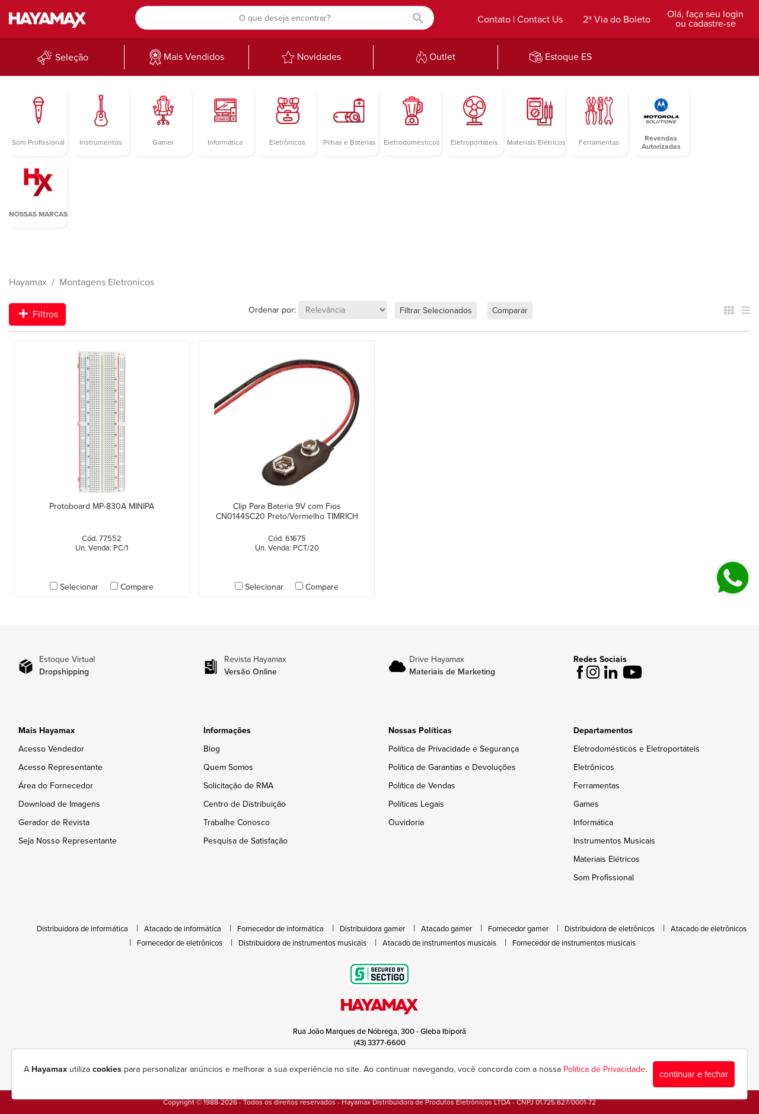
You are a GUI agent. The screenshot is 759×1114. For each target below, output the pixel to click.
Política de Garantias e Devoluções (452, 767)
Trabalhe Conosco (236, 822)
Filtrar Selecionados (436, 310)
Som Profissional (603, 878)
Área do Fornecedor (55, 786)
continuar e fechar (693, 1074)
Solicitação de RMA (238, 786)
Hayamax (28, 282)
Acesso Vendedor (51, 749)
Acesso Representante (60, 767)
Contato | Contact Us (520, 20)
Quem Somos (228, 767)
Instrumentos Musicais (614, 841)
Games (586, 804)
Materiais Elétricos (606, 859)
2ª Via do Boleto (616, 20)
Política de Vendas (421, 786)
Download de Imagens (59, 804)
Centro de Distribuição (244, 804)
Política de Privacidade (604, 1069)
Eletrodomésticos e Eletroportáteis (636, 749)
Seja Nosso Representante (67, 841)
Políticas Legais (416, 804)
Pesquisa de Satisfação (245, 841)
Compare (137, 587)
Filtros (38, 314)
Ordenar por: (272, 310)
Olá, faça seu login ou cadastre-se (705, 19)
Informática (593, 822)
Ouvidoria (406, 822)
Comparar (510, 310)
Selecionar (79, 587)
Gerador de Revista (54, 822)
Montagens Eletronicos (106, 282)
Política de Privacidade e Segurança (453, 749)
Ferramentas (596, 786)
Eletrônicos (593, 767)
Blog (211, 749)
